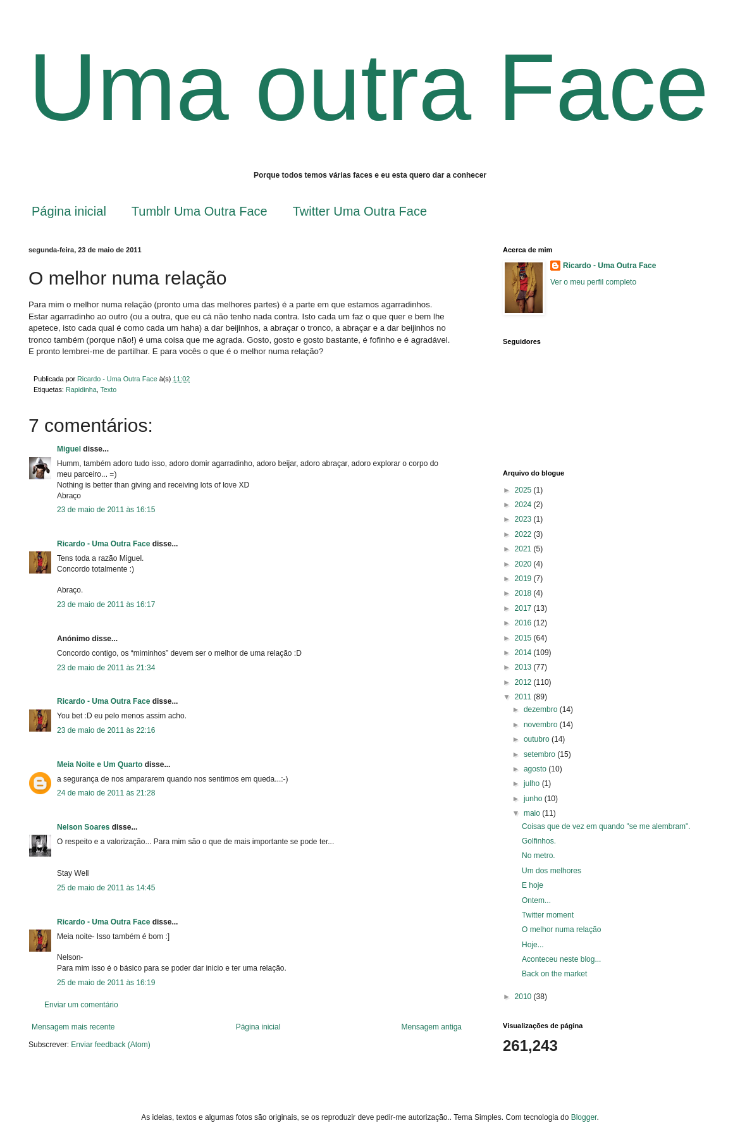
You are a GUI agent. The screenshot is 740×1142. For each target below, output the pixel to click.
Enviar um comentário (81, 1004)
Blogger (584, 1117)
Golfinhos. (539, 841)
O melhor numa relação (561, 929)
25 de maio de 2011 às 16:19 (106, 982)
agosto (536, 768)
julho (533, 783)
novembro (542, 724)
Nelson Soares (83, 827)
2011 (524, 696)
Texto (108, 389)
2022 (524, 534)
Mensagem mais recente (73, 1026)
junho (534, 798)
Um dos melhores (551, 870)
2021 (524, 548)
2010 (524, 996)
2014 (524, 652)
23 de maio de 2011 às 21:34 (106, 667)
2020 (524, 564)
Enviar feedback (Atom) (110, 1044)
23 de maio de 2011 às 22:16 (106, 730)
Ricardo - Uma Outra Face (103, 543)
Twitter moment (548, 915)
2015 (524, 638)
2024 (524, 504)
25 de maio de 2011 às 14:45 (106, 887)
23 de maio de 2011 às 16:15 (106, 509)
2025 (524, 490)
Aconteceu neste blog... (561, 959)
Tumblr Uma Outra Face (200, 211)
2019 (524, 578)
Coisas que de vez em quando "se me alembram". (606, 826)
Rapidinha (81, 389)
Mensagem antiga (432, 1026)
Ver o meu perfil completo (593, 282)
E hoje (532, 885)
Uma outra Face (368, 87)
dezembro (542, 709)
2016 (524, 622)
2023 (524, 519)
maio (533, 813)
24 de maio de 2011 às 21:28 (106, 793)
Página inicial (69, 211)
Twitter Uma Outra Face (360, 211)
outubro (538, 739)
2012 (524, 682)
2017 (524, 608)
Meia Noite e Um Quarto (99, 764)
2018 (524, 593)
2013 (524, 667)
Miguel (69, 449)
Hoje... (533, 944)
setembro (540, 754)
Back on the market (554, 973)
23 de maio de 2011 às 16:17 (106, 604)
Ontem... (536, 900)
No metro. (538, 855)
